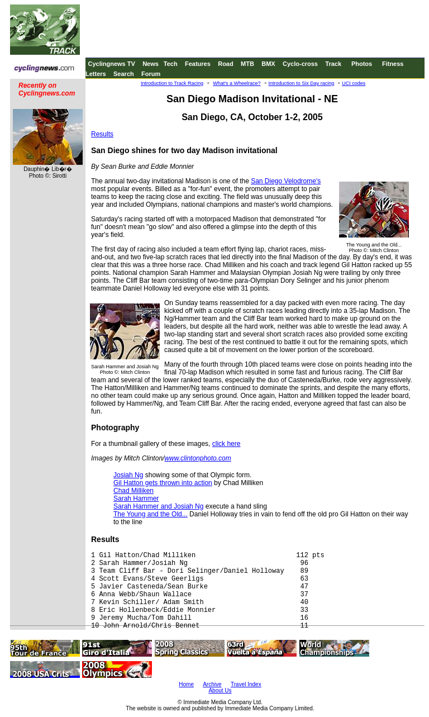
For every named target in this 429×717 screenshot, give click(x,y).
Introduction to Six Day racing (302, 83)
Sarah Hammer (136, 498)
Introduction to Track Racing (172, 83)
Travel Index (246, 684)
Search (123, 73)
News (150, 63)
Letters (95, 73)
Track (333, 63)
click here (226, 444)
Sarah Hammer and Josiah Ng (158, 506)
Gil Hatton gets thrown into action (162, 483)
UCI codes (353, 83)
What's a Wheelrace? (236, 83)
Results (102, 134)
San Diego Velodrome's (286, 181)
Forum (150, 73)
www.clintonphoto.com (197, 458)
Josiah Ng (128, 475)
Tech (171, 63)
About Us (219, 690)
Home (186, 684)
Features (198, 63)
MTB (247, 63)
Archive (212, 684)
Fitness (393, 63)
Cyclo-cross (300, 63)
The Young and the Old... (150, 514)
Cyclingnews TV (111, 63)
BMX (268, 63)
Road (225, 63)
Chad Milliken (133, 491)
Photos (361, 63)
